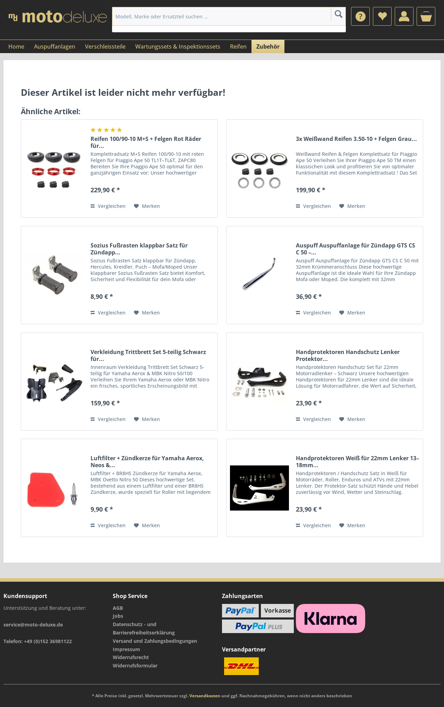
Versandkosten (204, 696)
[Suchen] (338, 14)
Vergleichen (108, 206)
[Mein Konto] (404, 16)
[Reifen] (238, 46)
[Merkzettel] (382, 16)
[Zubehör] (267, 46)
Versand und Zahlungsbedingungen (155, 641)
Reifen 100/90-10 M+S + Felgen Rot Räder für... (146, 142)
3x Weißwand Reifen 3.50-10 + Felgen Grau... (356, 139)
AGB (118, 608)
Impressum (126, 649)
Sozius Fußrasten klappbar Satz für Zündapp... (139, 249)
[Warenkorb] (426, 16)
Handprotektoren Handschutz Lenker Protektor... (348, 355)
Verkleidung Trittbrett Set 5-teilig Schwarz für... (148, 355)
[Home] (16, 46)
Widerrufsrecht (131, 657)
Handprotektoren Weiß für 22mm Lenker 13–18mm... (357, 462)
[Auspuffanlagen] (54, 46)
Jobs (118, 616)
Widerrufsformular (135, 665)
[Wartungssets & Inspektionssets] (177, 46)
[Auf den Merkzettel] (147, 206)
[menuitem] (360, 16)
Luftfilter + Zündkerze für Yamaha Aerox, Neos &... (147, 462)
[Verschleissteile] (105, 46)
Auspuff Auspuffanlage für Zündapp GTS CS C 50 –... (355, 249)
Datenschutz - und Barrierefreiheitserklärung (144, 628)
